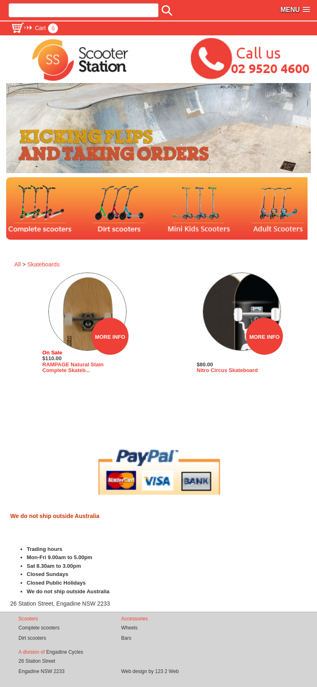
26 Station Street (36, 661)
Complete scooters (39, 628)
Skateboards (44, 264)
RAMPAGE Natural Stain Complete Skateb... (72, 367)
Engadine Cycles (64, 652)
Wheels (129, 628)
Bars (126, 638)
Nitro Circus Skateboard (227, 370)
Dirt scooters (32, 638)
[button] (34, 28)
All (17, 264)
